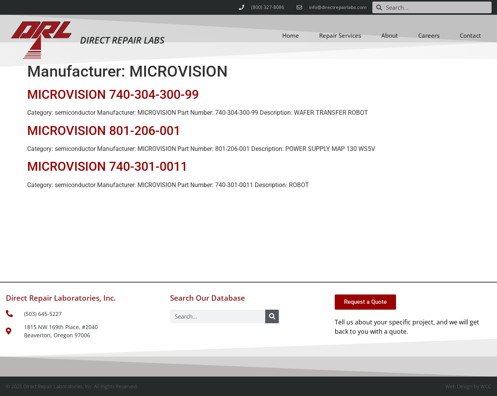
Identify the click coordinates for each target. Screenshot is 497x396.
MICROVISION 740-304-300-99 (113, 94)
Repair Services (340, 35)
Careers (429, 35)
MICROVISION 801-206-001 (104, 130)
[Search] (272, 316)
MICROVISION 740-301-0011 (107, 166)
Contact (470, 35)
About (389, 35)
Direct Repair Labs (122, 39)
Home (290, 35)
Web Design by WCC (468, 386)
